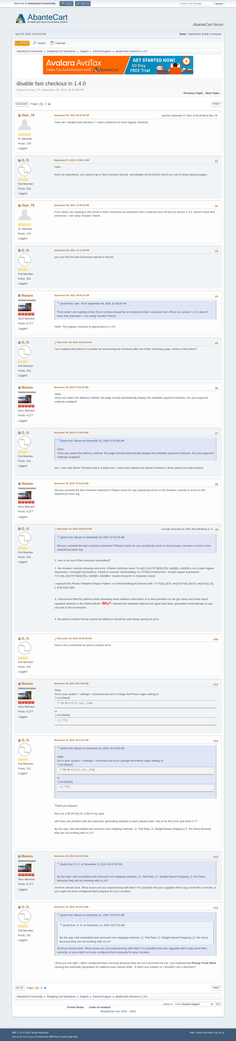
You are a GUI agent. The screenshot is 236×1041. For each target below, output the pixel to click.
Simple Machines (39, 1032)
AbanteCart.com (110, 1011)
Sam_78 (28, 115)
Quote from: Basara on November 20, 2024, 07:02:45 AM (92, 440)
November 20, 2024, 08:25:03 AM (74, 638)
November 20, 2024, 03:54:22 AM (74, 342)
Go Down (21, 104)
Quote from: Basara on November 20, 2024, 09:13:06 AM (92, 748)
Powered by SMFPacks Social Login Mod (57, 1036)
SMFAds (15, 1037)
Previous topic (193, 93)
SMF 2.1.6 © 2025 (21, 1032)
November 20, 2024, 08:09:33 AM (74, 529)
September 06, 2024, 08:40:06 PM (71, 115)
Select (65, 697)
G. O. (26, 160)
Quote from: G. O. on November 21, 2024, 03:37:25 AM (91, 864)
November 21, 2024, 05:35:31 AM (71, 907)
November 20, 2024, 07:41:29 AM (71, 483)
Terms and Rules (204, 1032)
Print (216, 104)
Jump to (167, 1004)
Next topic (212, 93)
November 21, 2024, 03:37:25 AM (71, 740)
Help (192, 1032)
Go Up (19, 988)
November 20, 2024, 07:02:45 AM (71, 387)
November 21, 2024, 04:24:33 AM (71, 856)
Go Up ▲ (219, 1032)
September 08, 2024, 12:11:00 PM (71, 250)
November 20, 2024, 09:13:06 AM (71, 683)
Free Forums (29, 1037)
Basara (27, 295)
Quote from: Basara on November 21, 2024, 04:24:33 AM (92, 915)
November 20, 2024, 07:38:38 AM (71, 432)
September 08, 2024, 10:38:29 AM (71, 205)
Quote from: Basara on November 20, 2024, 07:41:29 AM (92, 537)
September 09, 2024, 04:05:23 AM (71, 295)
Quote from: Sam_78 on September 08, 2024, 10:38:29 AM (93, 303)
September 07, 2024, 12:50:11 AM (71, 160)
